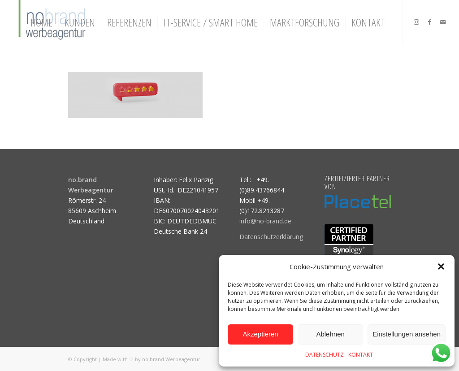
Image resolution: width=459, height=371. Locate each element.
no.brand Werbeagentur (171, 359)
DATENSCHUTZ (324, 354)
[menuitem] (41, 22)
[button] (441, 266)
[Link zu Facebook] (430, 22)
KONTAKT (360, 354)
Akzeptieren (260, 334)
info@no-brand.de (265, 221)
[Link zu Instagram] (416, 22)
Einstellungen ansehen (406, 334)
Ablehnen (330, 334)
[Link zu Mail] (443, 22)
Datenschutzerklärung (271, 236)
